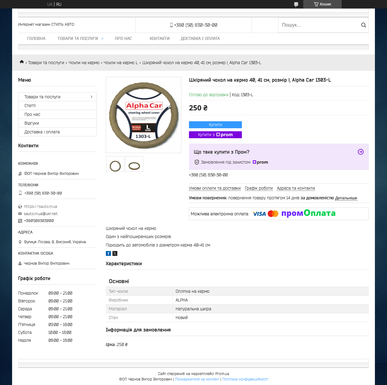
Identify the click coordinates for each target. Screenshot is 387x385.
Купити (215, 124)
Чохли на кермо (84, 62)
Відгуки (31, 123)
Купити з (215, 135)
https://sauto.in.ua (40, 206)
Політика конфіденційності (245, 379)
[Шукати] (363, 25)
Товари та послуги (77, 38)
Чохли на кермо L (121, 62)
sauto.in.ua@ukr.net (41, 213)
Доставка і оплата (200, 38)
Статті (30, 105)
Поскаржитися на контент (197, 379)
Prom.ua (222, 374)
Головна (36, 38)
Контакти (160, 38)
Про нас (123, 38)
